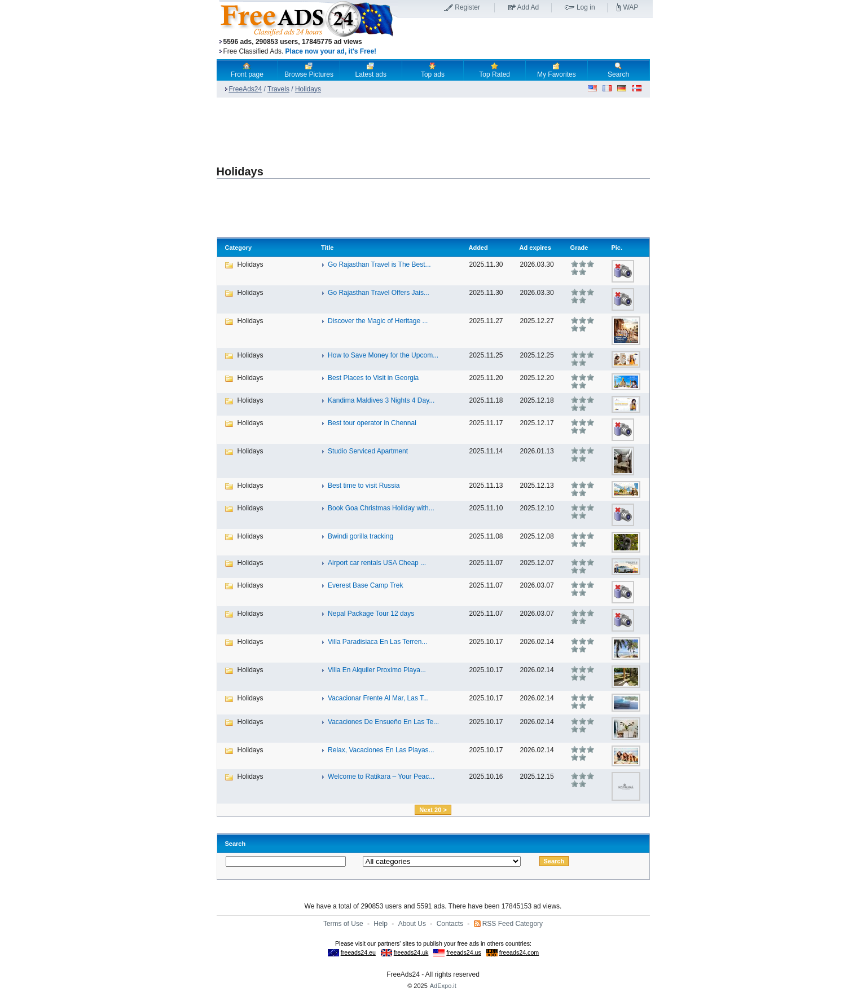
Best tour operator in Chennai (372, 423)
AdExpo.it (443, 985)
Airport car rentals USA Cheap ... (377, 563)
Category (238, 247)
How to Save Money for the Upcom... (383, 355)
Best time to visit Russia (363, 485)
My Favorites (556, 69)
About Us (412, 924)
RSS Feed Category (512, 924)
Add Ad (528, 7)
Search (618, 69)
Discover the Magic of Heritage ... (378, 321)
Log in (586, 7)
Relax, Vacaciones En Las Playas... (381, 750)
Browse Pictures (308, 69)
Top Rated (494, 69)
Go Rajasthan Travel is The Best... (379, 264)
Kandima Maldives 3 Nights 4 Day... (381, 400)
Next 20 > (433, 809)
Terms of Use (343, 924)
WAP (630, 7)
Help (380, 924)
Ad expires (535, 247)
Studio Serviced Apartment (368, 451)
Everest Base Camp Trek (365, 585)
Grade (579, 247)
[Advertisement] (525, 39)
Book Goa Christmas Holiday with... (381, 508)
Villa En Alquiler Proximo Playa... (377, 670)
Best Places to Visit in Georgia (373, 378)
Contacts (450, 924)
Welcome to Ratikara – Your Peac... (381, 776)
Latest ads (370, 69)
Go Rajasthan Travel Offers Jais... (378, 293)
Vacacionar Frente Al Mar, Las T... (378, 698)
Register (467, 7)
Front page (247, 69)
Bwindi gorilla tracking (360, 536)
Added (477, 247)
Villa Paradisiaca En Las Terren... (377, 642)
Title (327, 247)
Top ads (433, 69)
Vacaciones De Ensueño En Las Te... (383, 722)
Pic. (616, 247)
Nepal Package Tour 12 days (371, 613)
